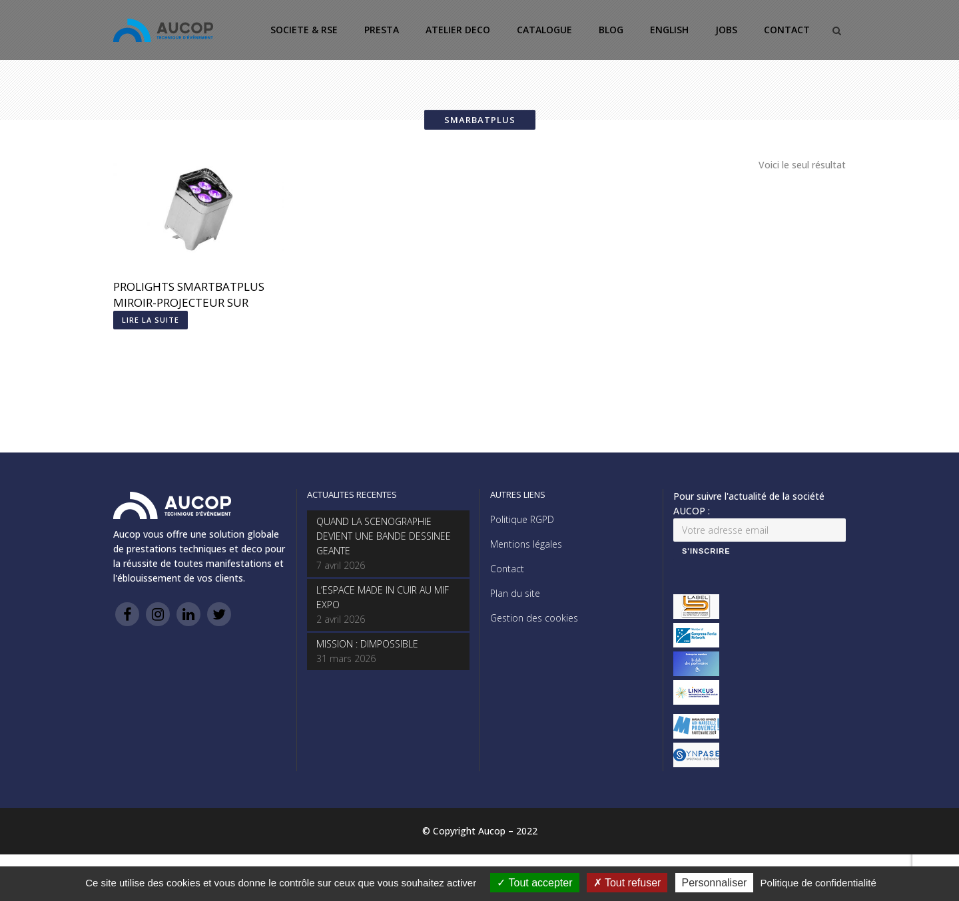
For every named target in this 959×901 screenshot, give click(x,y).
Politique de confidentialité (818, 882)
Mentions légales (526, 544)
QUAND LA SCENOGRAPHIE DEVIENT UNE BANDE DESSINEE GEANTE (383, 536)
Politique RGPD (522, 519)
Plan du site (515, 593)
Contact (507, 568)
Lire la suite (150, 320)
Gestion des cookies (534, 618)
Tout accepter (534, 882)
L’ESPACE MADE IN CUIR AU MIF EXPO (382, 597)
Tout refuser (627, 882)
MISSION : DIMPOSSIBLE (367, 643)
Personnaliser (714, 882)
